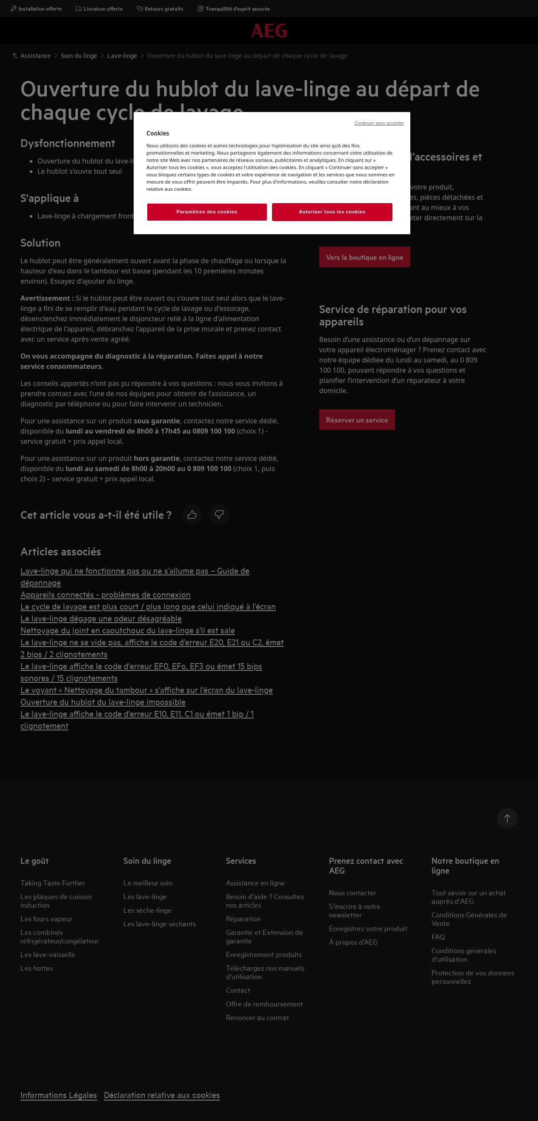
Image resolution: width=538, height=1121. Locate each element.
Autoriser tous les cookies (332, 211)
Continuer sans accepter (379, 123)
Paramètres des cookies (207, 211)
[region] (272, 173)
